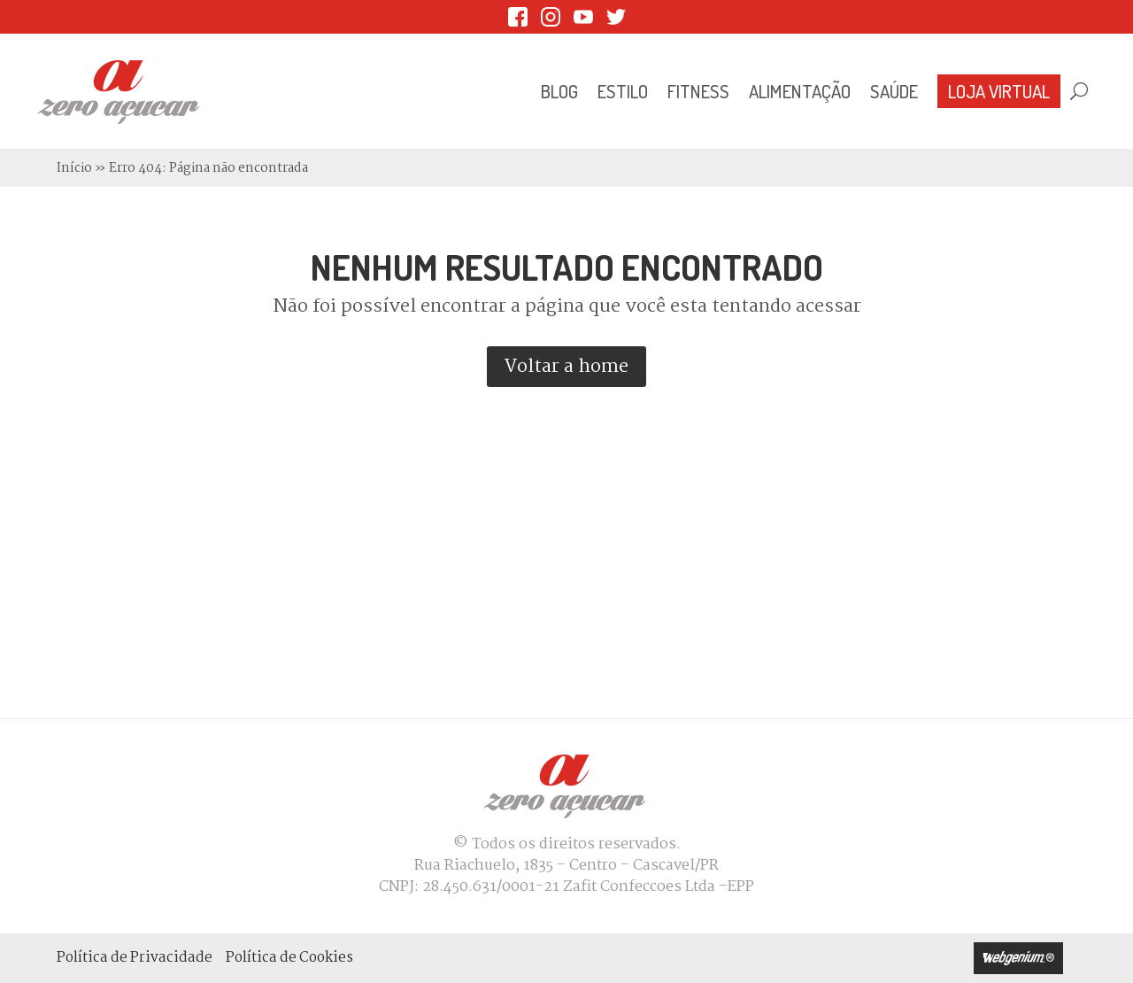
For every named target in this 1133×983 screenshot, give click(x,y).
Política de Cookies (289, 958)
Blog (559, 91)
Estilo (622, 91)
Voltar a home (566, 367)
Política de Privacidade (134, 958)
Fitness (698, 91)
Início (74, 168)
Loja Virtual (999, 91)
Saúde (894, 91)
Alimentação (800, 91)
